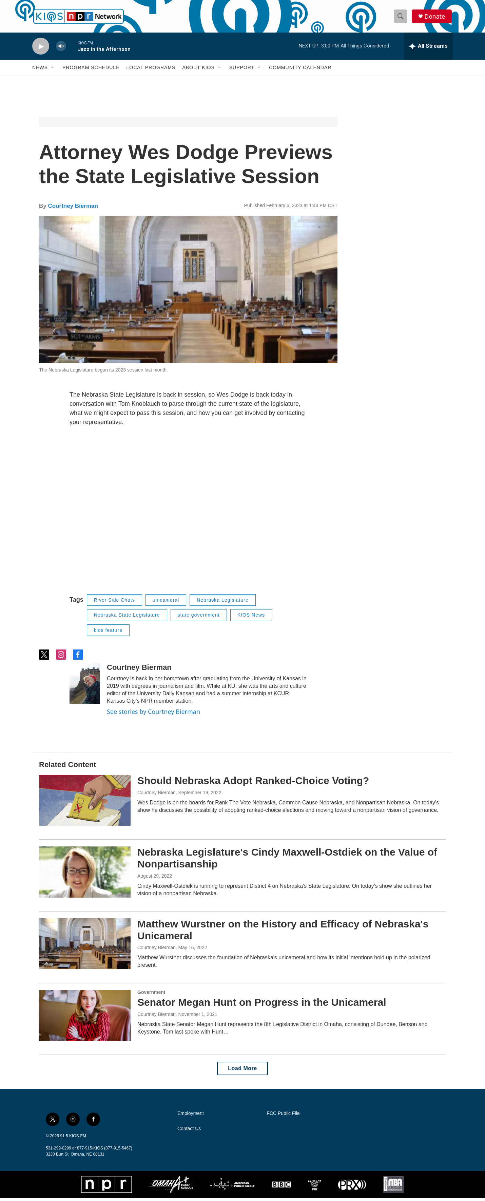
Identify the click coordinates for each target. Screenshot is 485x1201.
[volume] (61, 49)
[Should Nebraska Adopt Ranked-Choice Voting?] (85, 803)
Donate (435, 17)
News (40, 70)
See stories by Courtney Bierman (153, 714)
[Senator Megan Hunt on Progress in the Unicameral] (85, 1018)
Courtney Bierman (73, 209)
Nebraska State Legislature (127, 618)
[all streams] (428, 49)
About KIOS (198, 70)
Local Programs (150, 70)
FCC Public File (283, 1116)
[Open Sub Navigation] (53, 70)
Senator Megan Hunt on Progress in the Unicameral (261, 1005)
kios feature (108, 633)
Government (151, 995)
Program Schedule (90, 70)
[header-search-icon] (401, 18)
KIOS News (251, 618)
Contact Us (189, 1131)
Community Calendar (300, 70)
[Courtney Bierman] (85, 686)
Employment (190, 1116)
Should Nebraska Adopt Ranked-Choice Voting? (253, 783)
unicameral (166, 603)
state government (199, 618)
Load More (242, 1071)
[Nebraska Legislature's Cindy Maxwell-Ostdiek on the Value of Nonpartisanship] (85, 874)
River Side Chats (114, 603)
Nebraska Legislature (222, 603)
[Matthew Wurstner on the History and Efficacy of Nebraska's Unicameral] (85, 946)
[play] (40, 49)
